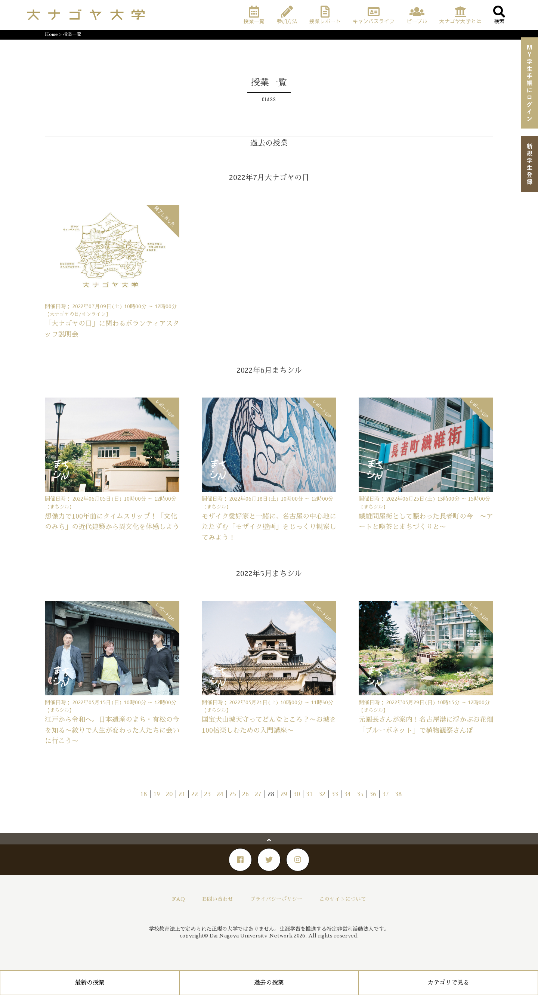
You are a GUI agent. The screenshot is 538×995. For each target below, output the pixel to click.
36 (373, 794)
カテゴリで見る (448, 983)
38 (398, 794)
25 (232, 794)
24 (220, 794)
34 (347, 794)
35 (360, 794)
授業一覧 (72, 34)
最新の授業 (90, 983)
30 (296, 794)
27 (258, 794)
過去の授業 (269, 983)
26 (245, 794)
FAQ (178, 899)
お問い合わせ (217, 899)
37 (385, 794)
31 (309, 794)
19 (156, 794)
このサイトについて (342, 899)
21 (182, 794)
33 (334, 794)
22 (194, 794)
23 (207, 794)
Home (51, 34)
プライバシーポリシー (276, 899)
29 (284, 794)
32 (322, 794)
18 (143, 794)
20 (169, 794)
